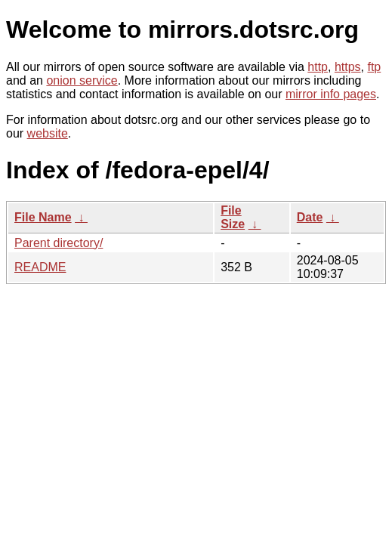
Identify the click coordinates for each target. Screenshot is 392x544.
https (348, 66)
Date (310, 217)
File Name (43, 217)
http (317, 66)
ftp (374, 66)
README (40, 267)
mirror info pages (331, 94)
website (47, 133)
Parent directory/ (58, 242)
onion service (81, 80)
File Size (233, 217)
